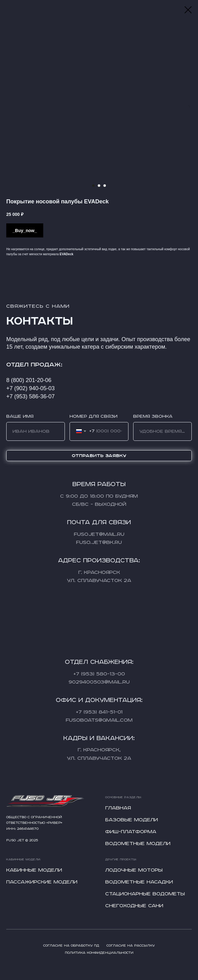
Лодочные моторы (134, 870)
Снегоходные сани (134, 906)
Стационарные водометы (145, 894)
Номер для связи (93, 416)
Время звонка (153, 416)
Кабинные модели (34, 870)
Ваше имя (20, 416)
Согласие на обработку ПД (71, 946)
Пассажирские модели (41, 882)
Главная (118, 808)
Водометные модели (137, 844)
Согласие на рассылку (131, 946)
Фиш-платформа (130, 832)
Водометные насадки (139, 882)
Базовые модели (131, 820)
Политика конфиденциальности (99, 953)
